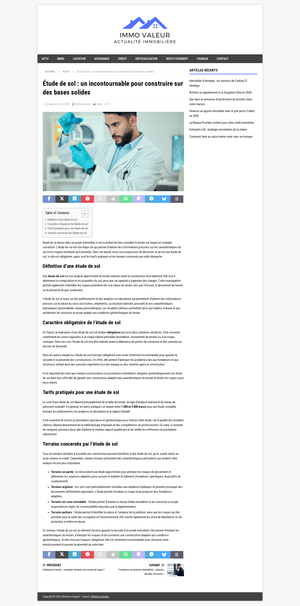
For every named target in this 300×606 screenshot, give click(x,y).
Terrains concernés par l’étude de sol (67, 232)
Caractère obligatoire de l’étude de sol (68, 224)
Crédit (122, 58)
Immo (60, 58)
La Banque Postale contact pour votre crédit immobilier (221, 122)
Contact (223, 58)
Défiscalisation (146, 58)
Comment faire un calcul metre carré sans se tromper (220, 136)
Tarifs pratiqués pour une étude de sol (68, 228)
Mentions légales (100, 596)
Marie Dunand (82, 104)
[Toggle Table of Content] (83, 213)
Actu (45, 58)
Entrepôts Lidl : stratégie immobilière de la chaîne (218, 129)
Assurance (101, 58)
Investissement (177, 58)
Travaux (202, 58)
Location (79, 58)
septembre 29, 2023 (59, 104)
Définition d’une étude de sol (62, 219)
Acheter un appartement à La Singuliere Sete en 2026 (220, 92)
